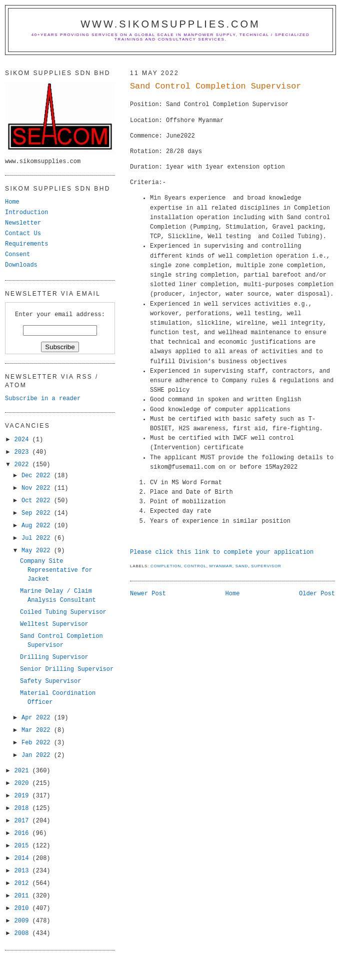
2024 (23, 439)
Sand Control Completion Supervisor (215, 86)
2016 (23, 833)
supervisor (266, 566)
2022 (23, 464)
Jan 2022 (38, 755)
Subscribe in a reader (42, 398)
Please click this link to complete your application (222, 552)
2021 (23, 770)
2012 (23, 883)
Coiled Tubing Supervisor (63, 612)
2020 (23, 783)
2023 (23, 452)
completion (165, 566)
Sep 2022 (38, 513)
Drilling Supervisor (54, 657)
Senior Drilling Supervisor (67, 669)
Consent (17, 254)
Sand (242, 566)
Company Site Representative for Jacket (56, 570)
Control (195, 566)
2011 (23, 895)
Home (233, 593)
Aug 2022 (38, 525)
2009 (23, 920)
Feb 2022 (38, 742)
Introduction (26, 212)
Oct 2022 (38, 500)
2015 (23, 845)
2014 (23, 858)
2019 (23, 795)
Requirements (26, 244)
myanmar (221, 566)
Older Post (317, 593)
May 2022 (38, 550)
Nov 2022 (38, 488)
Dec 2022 (38, 475)
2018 (23, 808)
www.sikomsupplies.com (170, 24)
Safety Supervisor (50, 681)
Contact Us (23, 233)
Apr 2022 (38, 717)
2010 (23, 908)
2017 (23, 820)
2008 (23, 933)
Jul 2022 (38, 538)
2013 (23, 870)
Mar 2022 (38, 730)
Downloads (21, 265)
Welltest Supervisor (54, 624)
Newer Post (148, 593)
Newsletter (23, 223)
